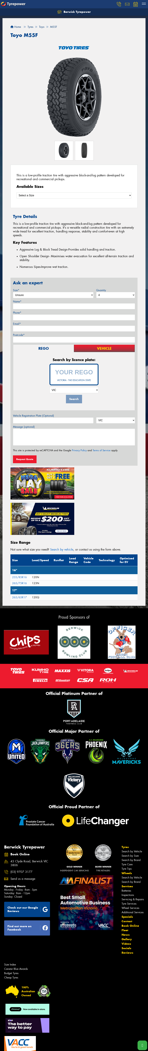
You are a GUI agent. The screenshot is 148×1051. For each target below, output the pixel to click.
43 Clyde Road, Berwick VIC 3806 (29, 827)
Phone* (17, 312)
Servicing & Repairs (133, 863)
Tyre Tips (127, 832)
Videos (126, 907)
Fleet (125, 894)
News (126, 898)
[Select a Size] (74, 195)
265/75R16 (19, 547)
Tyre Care (127, 828)
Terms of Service (101, 450)
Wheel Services (130, 871)
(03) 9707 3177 (21, 836)
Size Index (10, 928)
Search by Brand (131, 824)
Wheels (127, 837)
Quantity (101, 290)
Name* (17, 301)
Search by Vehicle (132, 815)
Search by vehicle (61, 513)
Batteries (126, 854)
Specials (127, 880)
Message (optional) (24, 427)
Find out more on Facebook (27, 891)
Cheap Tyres (11, 941)
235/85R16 (19, 541)
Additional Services (133, 876)
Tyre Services (129, 867)
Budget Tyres (11, 937)
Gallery (127, 903)
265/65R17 (19, 561)
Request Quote (24, 459)
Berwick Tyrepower (74, 12)
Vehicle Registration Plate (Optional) (33, 415)
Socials (126, 912)
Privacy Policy (79, 450)
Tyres (125, 811)
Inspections (128, 858)
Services (127, 850)
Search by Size (130, 819)
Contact (127, 885)
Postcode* (19, 335)
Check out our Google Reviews (27, 873)
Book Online (130, 889)
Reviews (127, 916)
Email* (17, 324)
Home (15, 27)
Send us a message (22, 843)
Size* (16, 290)
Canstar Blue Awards (16, 932)
